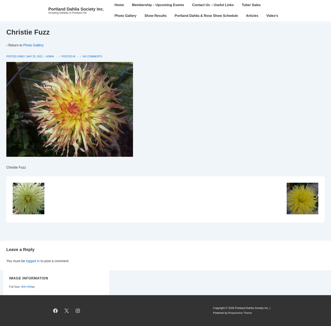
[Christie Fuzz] (34, 56)
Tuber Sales (251, 5)
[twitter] (67, 310)
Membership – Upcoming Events (158, 5)
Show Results (155, 15)
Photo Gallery (125, 15)
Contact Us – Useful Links (213, 5)
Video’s (272, 15)
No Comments (92, 56)
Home (119, 5)
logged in (33, 261)
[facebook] (56, 310)
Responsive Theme (240, 312)
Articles (252, 15)
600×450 (26, 286)
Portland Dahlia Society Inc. (76, 9)
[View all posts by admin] (49, 56)
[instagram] (78, 310)
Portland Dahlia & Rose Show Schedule (206, 15)
